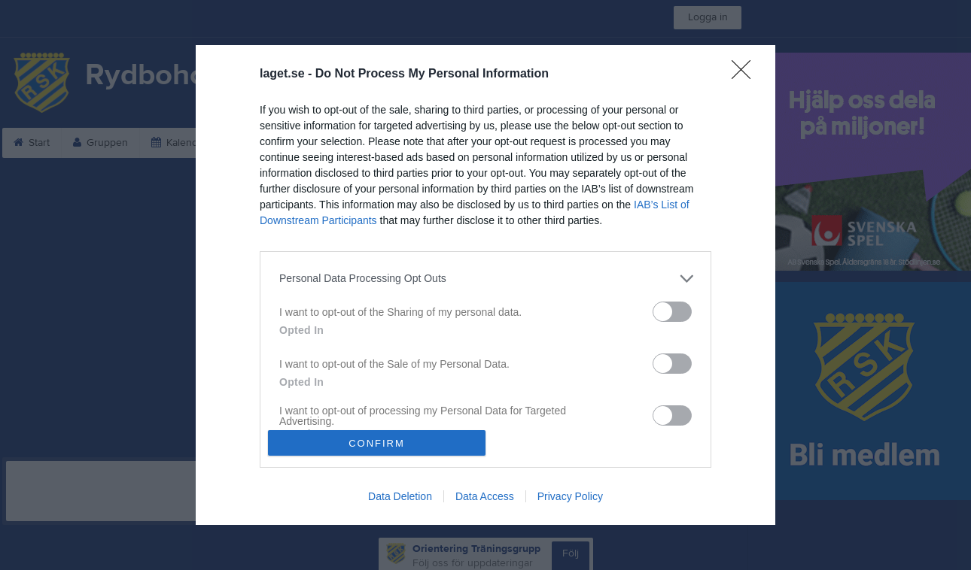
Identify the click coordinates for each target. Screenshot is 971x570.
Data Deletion (400, 496)
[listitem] (485, 279)
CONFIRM (377, 443)
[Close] (746, 74)
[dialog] (485, 285)
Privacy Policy (570, 496)
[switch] (672, 312)
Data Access (484, 496)
